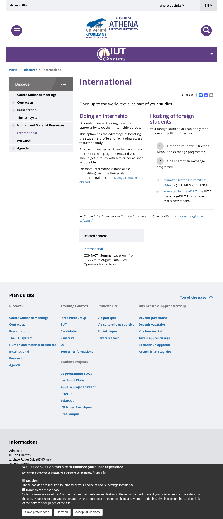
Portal (13, 70)
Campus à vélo (109, 338)
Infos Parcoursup (73, 318)
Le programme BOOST (77, 373)
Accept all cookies (87, 512)
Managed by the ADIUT (180, 191)
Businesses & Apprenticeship (162, 306)
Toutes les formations (77, 351)
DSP (63, 345)
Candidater (69, 331)
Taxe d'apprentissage (154, 338)
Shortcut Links (170, 5)
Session (32, 480)
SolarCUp (67, 400)
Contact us (25, 102)
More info (99, 472)
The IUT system (29, 118)
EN (209, 5)
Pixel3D (66, 394)
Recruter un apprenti (154, 345)
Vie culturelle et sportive (116, 324)
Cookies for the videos (42, 490)
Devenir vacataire (152, 324)
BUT (64, 324)
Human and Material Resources (40, 125)
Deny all (62, 512)
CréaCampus (70, 414)
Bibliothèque (107, 331)
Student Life (108, 306)
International (27, 133)
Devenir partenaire (153, 318)
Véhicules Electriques (76, 407)
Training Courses (74, 306)
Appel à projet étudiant (78, 387)
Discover (30, 70)
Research (24, 140)
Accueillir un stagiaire (155, 351)
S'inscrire (67, 338)
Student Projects (74, 361)
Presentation (27, 110)
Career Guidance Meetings (36, 95)
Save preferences (37, 512)
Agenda (23, 148)
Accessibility (19, 5)
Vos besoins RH (150, 331)
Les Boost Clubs (72, 380)
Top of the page (193, 297)
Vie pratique (107, 318)
